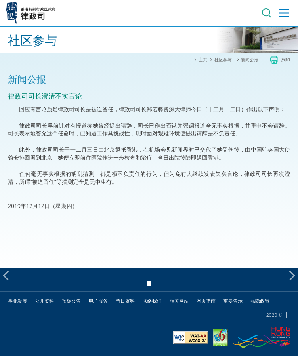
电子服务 (98, 300)
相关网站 (179, 300)
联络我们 (152, 300)
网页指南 (206, 300)
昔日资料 (125, 300)
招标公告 (71, 300)
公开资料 (44, 300)
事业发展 (17, 300)
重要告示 (233, 300)
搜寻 (267, 13)
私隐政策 (259, 300)
